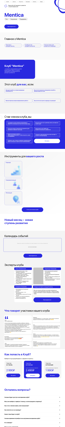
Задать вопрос (33, 422)
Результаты (21, 1)
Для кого (14, 1)
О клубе (7, 1)
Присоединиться (11, 26)
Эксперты (34, 1)
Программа (28, 1)
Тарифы (41, 1)
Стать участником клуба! (32, 209)
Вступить (47, 141)
